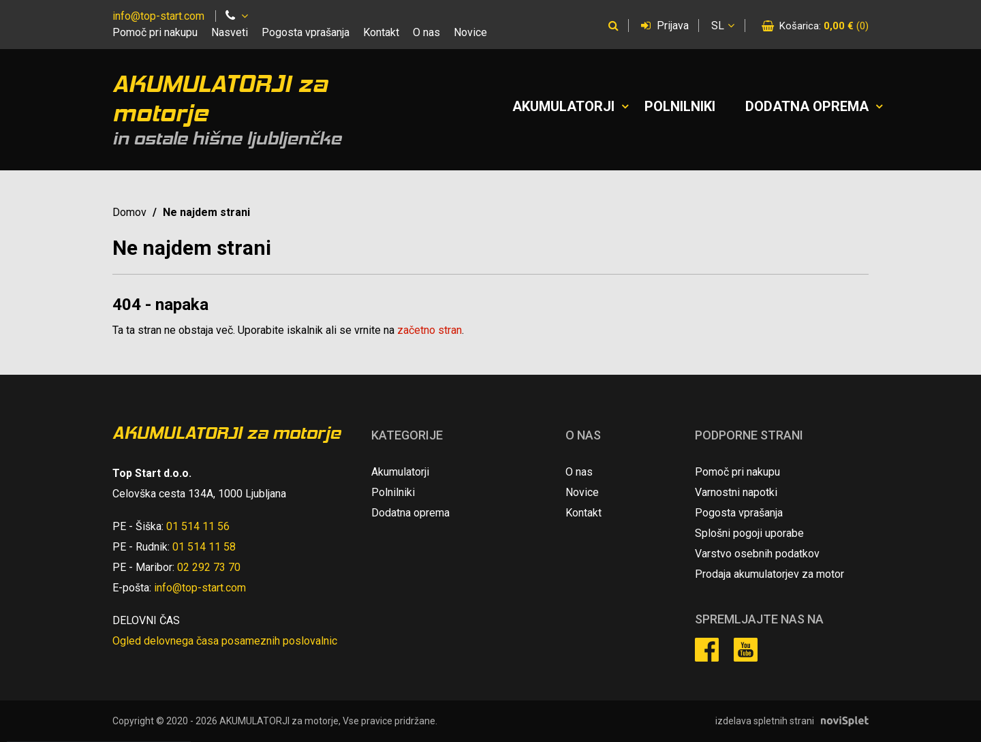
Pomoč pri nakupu (155, 32)
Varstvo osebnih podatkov (757, 553)
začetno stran (429, 330)
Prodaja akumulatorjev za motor (769, 574)
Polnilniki (679, 106)
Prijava (665, 25)
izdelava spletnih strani (764, 720)
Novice (470, 32)
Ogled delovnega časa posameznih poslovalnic (224, 640)
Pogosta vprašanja (305, 32)
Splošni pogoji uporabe (749, 533)
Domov (129, 212)
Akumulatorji (563, 106)
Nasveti (229, 32)
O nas (426, 32)
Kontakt (381, 32)
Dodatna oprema (807, 106)
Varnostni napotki (736, 492)
